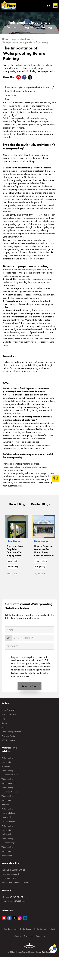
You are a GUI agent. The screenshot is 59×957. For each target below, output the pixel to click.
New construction (8, 714)
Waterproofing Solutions (11, 731)
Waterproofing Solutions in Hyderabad (7, 829)
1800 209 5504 (16, 896)
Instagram (20, 918)
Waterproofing (21, 566)
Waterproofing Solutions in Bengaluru (7, 761)
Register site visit (10, 929)
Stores (3, 727)
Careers (17, 936)
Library (4, 722)
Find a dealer (25, 929)
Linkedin (25, 918)
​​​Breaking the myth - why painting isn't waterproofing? (29, 87)
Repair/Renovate (8, 709)
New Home (22, 541)
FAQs (7, 98)
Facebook (9, 918)
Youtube (4, 918)
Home (8, 5)
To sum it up (10, 94)
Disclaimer (28, 936)
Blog (3, 718)
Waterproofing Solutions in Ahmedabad (7, 851)
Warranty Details (8, 735)
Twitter (14, 918)
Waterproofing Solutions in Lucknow (7, 800)
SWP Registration (8, 740)
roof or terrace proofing (22, 243)
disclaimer (47, 669)
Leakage (53, 561)
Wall (24, 561)
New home (25, 39)
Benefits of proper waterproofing (20, 91)
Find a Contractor (41, 929)
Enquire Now (29, 685)
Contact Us (40, 936)
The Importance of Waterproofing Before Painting (25, 42)
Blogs (14, 39)
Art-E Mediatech (45, 952)
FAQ (53, 929)
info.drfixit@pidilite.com (17, 901)
